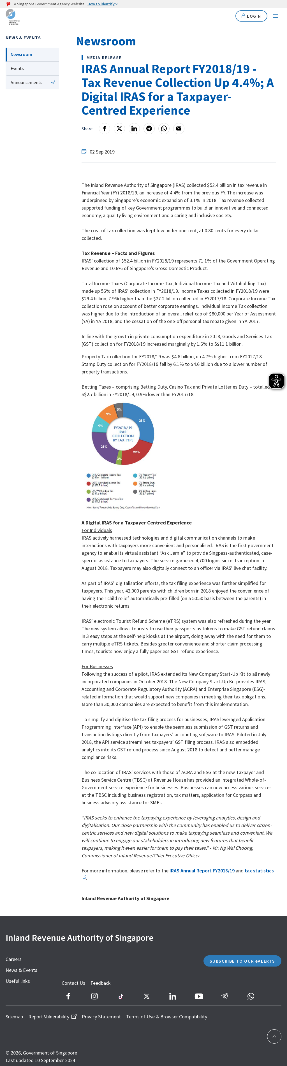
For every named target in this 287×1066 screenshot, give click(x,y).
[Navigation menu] (275, 17)
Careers (14, 959)
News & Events (23, 37)
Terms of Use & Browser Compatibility (166, 1011)
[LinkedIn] (134, 128)
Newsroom (21, 54)
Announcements (26, 82)
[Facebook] (104, 128)
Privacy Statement (101, 1011)
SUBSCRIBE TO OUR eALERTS (234, 965)
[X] (119, 128)
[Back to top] (274, 1036)
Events (17, 68)
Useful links (18, 981)
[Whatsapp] (164, 128)
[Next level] (53, 82)
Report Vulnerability (52, 1011)
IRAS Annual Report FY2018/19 (202, 870)
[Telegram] (149, 128)
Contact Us (83, 991)
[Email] (178, 128)
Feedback (110, 991)
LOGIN (250, 16)
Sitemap (14, 1011)
